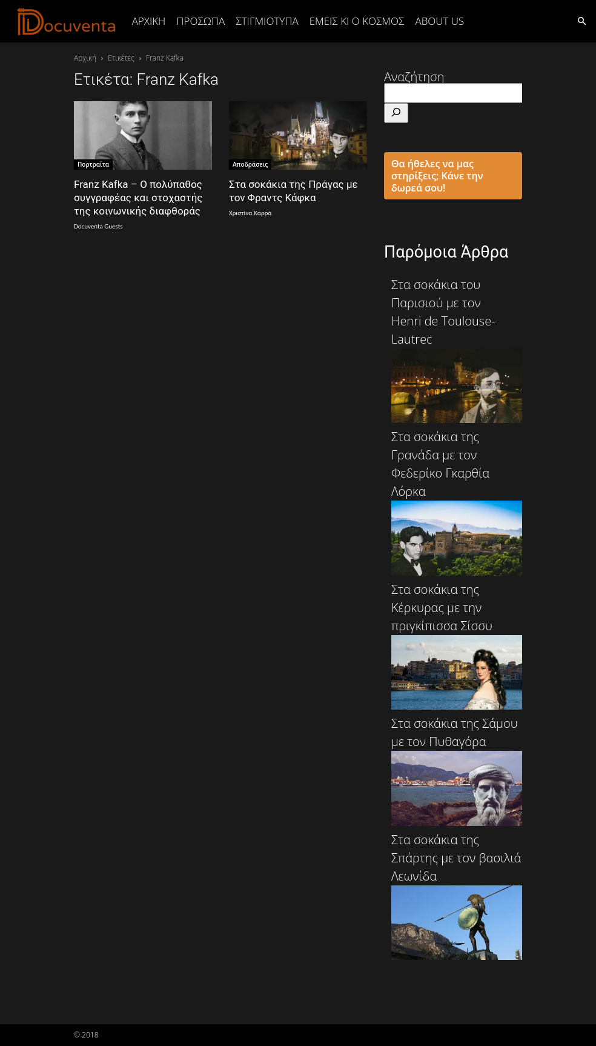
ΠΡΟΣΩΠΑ (200, 21)
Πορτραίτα (93, 164)
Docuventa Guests (98, 226)
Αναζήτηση (414, 76)
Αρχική (149, 21)
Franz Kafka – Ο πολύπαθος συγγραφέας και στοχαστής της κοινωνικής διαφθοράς (138, 197)
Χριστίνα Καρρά (250, 213)
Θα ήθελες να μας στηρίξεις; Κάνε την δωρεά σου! (437, 176)
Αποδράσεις (250, 164)
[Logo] (66, 21)
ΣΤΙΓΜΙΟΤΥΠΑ (267, 21)
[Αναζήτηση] (396, 113)
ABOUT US (439, 21)
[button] (581, 20)
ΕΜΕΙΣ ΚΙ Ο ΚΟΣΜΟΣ (357, 21)
